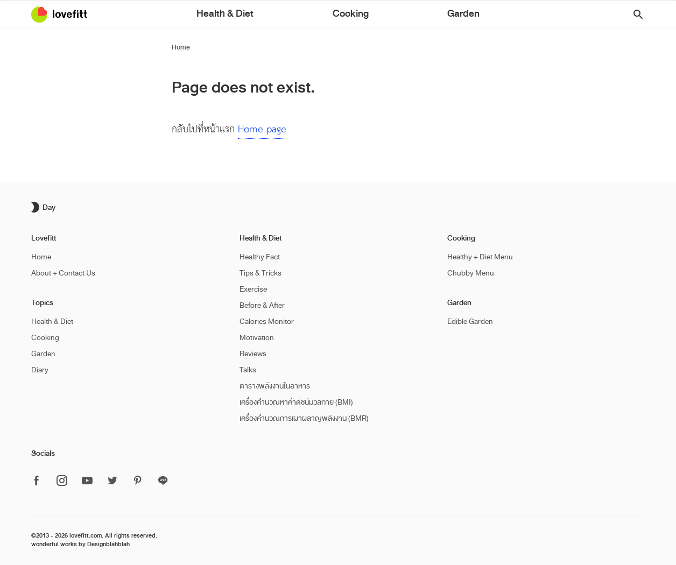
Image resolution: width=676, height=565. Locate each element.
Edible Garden (470, 321)
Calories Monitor (267, 321)
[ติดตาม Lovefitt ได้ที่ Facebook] (39, 481)
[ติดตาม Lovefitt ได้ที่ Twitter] (112, 481)
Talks (248, 370)
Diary (39, 370)
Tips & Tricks (260, 273)
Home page (262, 129)
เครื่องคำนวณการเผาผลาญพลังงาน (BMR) (304, 418)
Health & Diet (291, 16)
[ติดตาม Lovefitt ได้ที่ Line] (163, 481)
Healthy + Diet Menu (480, 257)
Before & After (262, 305)
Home (181, 47)
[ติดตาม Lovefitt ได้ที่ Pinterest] (138, 481)
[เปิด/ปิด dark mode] (45, 207)
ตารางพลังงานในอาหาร (275, 386)
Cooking (349, 16)
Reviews (253, 354)
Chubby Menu (470, 273)
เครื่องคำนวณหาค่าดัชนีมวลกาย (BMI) (296, 402)
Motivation (257, 337)
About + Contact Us (63, 273)
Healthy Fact (260, 257)
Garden (395, 16)
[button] (634, 15)
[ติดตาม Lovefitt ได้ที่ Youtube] (87, 481)
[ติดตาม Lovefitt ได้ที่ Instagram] (62, 481)
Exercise (253, 289)
